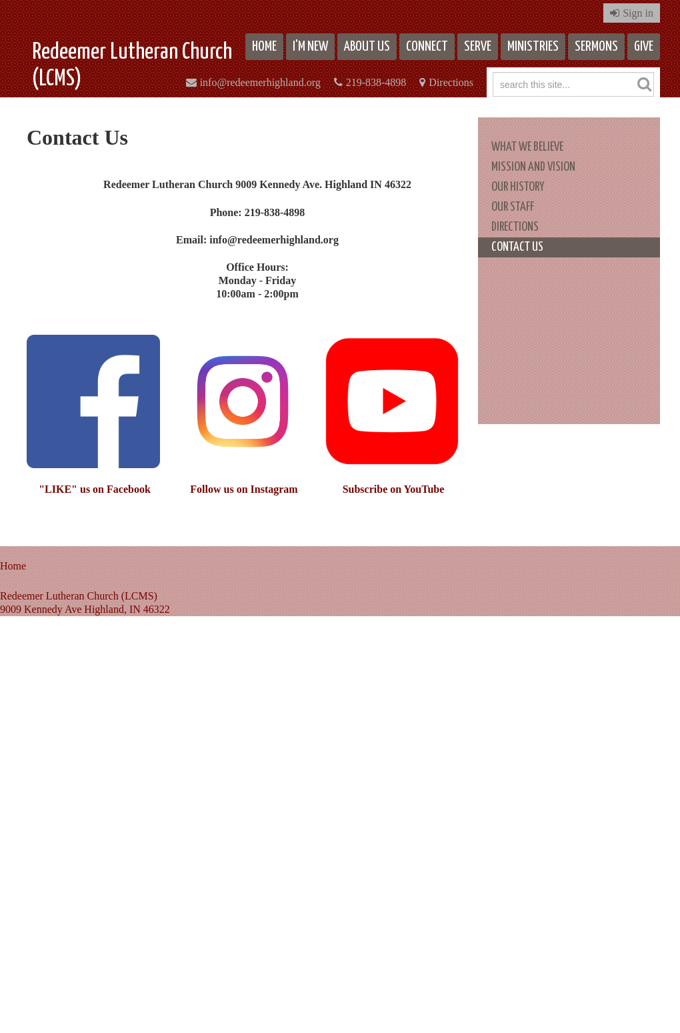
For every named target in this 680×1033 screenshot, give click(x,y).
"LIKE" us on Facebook (95, 489)
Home (264, 46)
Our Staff (512, 207)
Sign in (638, 13)
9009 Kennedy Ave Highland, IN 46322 (85, 609)
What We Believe (527, 147)
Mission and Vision (533, 167)
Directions (451, 82)
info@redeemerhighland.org (260, 82)
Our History (518, 187)
